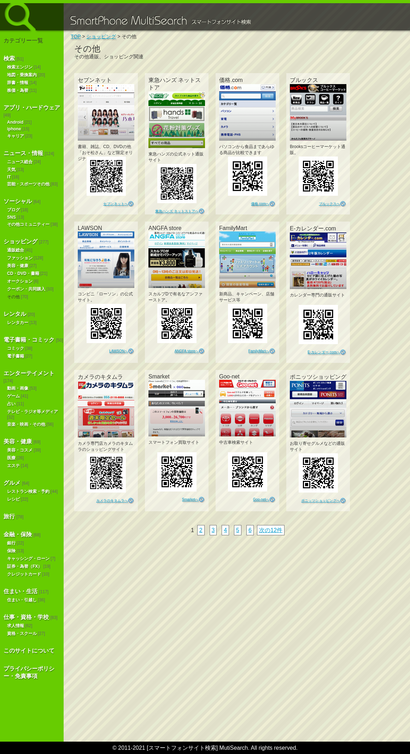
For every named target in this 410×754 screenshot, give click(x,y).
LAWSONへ (118, 351)
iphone (14, 128)
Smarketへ (190, 499)
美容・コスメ (20, 450)
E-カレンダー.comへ (324, 352)
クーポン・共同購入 (26, 289)
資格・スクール (22, 633)
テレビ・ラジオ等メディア (32, 411)
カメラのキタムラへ (112, 500)
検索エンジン (20, 67)
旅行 (9, 516)
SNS (11, 217)
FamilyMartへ (258, 351)
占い (11, 403)
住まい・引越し (22, 599)
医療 (11, 457)
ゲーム (13, 396)
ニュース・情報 (23, 153)
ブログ (13, 209)
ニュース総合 (20, 161)
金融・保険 (18, 534)
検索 (9, 58)
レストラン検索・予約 (28, 491)
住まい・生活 (20, 591)
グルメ (12, 483)
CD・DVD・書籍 (23, 273)
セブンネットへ (115, 204)
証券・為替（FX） (24, 566)
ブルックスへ (329, 204)
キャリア (15, 136)
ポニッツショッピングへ (320, 500)
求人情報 (15, 625)
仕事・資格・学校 (26, 617)
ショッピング (20, 241)
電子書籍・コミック (29, 340)
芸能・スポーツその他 (28, 184)
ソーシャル (18, 201)
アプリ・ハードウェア (32, 108)
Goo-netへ (261, 499)
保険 (11, 550)
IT (9, 177)
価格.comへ (260, 204)
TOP (76, 36)
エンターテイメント (29, 373)
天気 (11, 169)
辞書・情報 (17, 82)
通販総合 (15, 250)
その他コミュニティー (28, 224)
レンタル (15, 314)
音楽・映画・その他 (26, 424)
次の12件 (270, 530)
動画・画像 (17, 388)
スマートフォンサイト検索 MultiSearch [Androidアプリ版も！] (32, 17)
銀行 (11, 543)
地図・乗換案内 (22, 74)
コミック (15, 348)
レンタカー (17, 322)
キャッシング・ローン (28, 558)
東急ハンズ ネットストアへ (177, 211)
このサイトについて (29, 651)
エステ (13, 465)
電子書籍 (15, 356)
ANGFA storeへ (187, 351)
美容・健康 (17, 265)
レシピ (13, 499)
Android (15, 122)
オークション (20, 281)
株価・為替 (17, 90)
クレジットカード (24, 574)
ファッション (20, 257)
